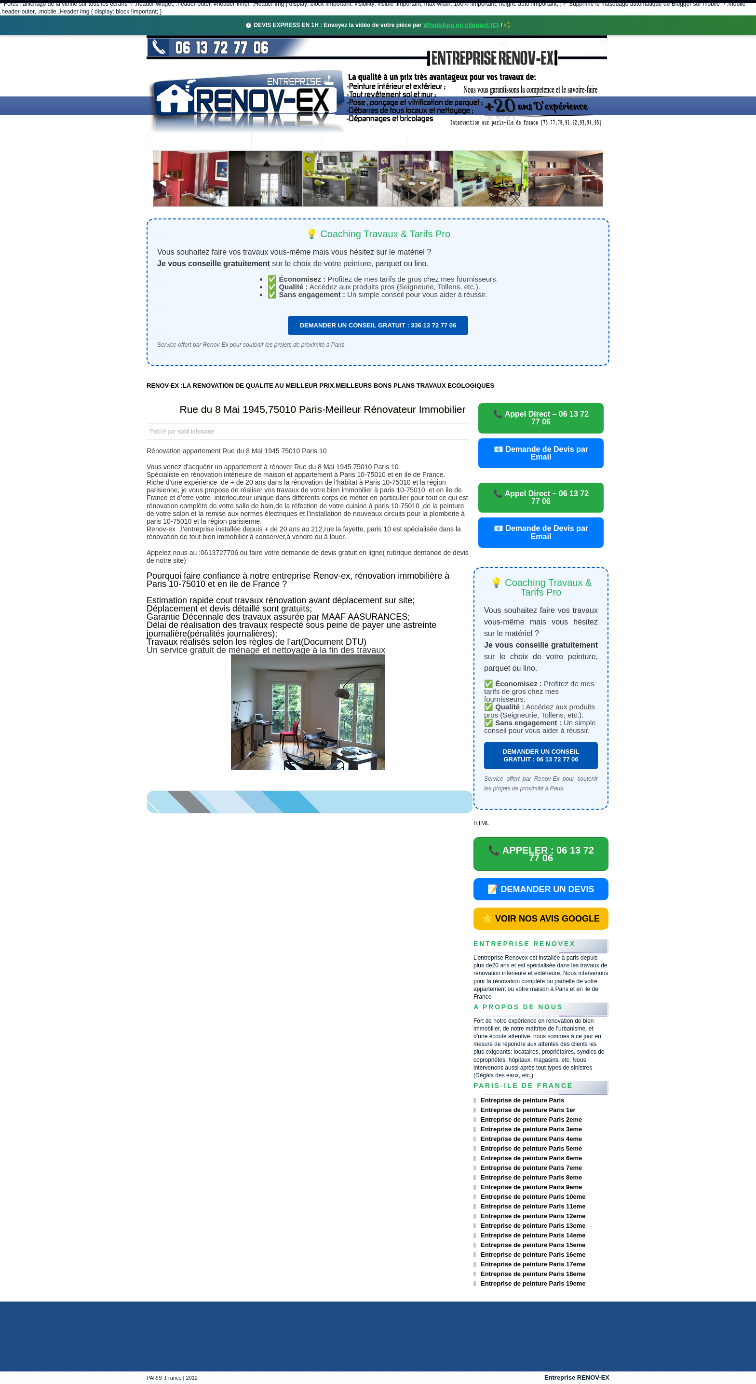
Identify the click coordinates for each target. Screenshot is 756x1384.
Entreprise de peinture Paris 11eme (533, 1206)
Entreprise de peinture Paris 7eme (531, 1167)
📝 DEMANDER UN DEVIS (540, 889)
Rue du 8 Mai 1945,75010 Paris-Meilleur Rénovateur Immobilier (323, 409)
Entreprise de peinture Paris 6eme (531, 1158)
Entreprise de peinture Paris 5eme (531, 1148)
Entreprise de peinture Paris (522, 1100)
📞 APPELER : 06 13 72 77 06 (541, 854)
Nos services (286, 142)
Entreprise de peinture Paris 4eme (531, 1138)
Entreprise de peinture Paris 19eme (533, 1283)
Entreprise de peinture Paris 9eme (531, 1187)
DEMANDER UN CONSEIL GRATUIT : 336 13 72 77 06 (378, 325)
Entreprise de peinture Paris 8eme (531, 1177)
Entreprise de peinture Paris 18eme (533, 1273)
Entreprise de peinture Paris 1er (528, 1109)
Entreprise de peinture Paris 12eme (533, 1216)
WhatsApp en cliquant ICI (461, 24)
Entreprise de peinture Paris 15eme (533, 1244)
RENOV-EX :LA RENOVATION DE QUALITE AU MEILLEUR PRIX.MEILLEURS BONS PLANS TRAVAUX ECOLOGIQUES (320, 385)
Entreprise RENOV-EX (576, 1377)
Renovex (224, 142)
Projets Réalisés (364, 142)
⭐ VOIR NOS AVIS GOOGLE (541, 918)
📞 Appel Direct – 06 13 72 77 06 (541, 418)
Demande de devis (449, 142)
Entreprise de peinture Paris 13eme (533, 1225)
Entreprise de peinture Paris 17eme (533, 1264)
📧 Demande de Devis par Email (541, 453)
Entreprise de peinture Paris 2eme (531, 1119)
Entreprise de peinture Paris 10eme (533, 1196)
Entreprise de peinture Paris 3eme (531, 1129)
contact (519, 142)
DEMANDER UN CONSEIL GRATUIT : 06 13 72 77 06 (541, 755)
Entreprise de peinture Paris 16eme (533, 1254)
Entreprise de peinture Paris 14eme (533, 1235)
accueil (172, 142)
